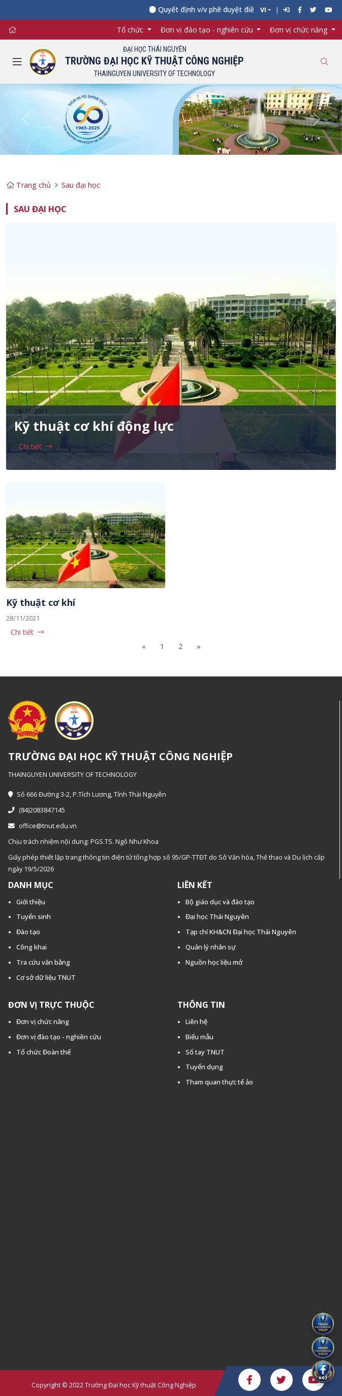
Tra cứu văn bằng (43, 962)
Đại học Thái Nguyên (217, 916)
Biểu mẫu (199, 1036)
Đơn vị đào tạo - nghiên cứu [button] (208, 30)
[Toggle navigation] (17, 62)
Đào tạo (28, 931)
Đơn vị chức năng (42, 1021)
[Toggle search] (324, 62)
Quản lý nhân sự (210, 946)
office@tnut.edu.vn (42, 826)
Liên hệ (196, 1021)
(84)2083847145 (36, 810)
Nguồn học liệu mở (213, 962)
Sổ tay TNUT (205, 1052)
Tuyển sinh (33, 916)
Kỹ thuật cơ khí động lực (94, 425)
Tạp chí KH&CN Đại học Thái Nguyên (240, 931)
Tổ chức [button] (131, 30)
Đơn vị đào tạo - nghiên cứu (58, 1036)
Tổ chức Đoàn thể (43, 1052)
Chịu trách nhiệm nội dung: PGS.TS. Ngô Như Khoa (83, 841)
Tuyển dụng (204, 1066)
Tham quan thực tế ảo (219, 1081)
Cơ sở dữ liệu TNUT (46, 977)
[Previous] (144, 646)
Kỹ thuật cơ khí (40, 602)
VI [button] (263, 10)
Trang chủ (28, 185)
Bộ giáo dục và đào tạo (220, 901)
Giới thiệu (30, 901)
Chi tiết (30, 446)
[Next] (199, 646)
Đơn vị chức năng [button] (299, 30)
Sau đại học (80, 185)
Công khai (31, 946)
